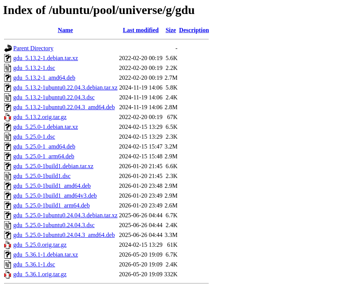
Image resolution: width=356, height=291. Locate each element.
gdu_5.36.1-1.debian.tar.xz (45, 254)
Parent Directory (33, 48)
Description (194, 30)
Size (171, 30)
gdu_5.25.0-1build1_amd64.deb (52, 186)
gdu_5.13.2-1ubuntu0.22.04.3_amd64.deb (64, 107)
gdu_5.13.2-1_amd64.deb (44, 77)
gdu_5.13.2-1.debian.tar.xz (45, 58)
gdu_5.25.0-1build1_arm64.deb (51, 205)
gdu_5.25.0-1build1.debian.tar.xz (53, 166)
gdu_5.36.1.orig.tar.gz (40, 274)
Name (65, 30)
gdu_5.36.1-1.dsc (34, 264)
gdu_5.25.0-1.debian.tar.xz (45, 127)
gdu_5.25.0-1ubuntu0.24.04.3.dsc (54, 225)
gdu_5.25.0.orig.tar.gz (40, 244)
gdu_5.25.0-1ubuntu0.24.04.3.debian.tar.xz (65, 215)
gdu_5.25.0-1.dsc (34, 136)
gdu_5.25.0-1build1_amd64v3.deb (55, 195)
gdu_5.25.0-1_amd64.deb (44, 146)
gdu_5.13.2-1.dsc (34, 68)
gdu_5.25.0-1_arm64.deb (43, 156)
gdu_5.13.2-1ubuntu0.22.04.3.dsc (54, 97)
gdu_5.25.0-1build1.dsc (42, 176)
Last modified (141, 30)
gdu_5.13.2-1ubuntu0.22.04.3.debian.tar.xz (65, 87)
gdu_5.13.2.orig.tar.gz (40, 117)
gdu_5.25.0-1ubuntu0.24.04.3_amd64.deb (64, 235)
